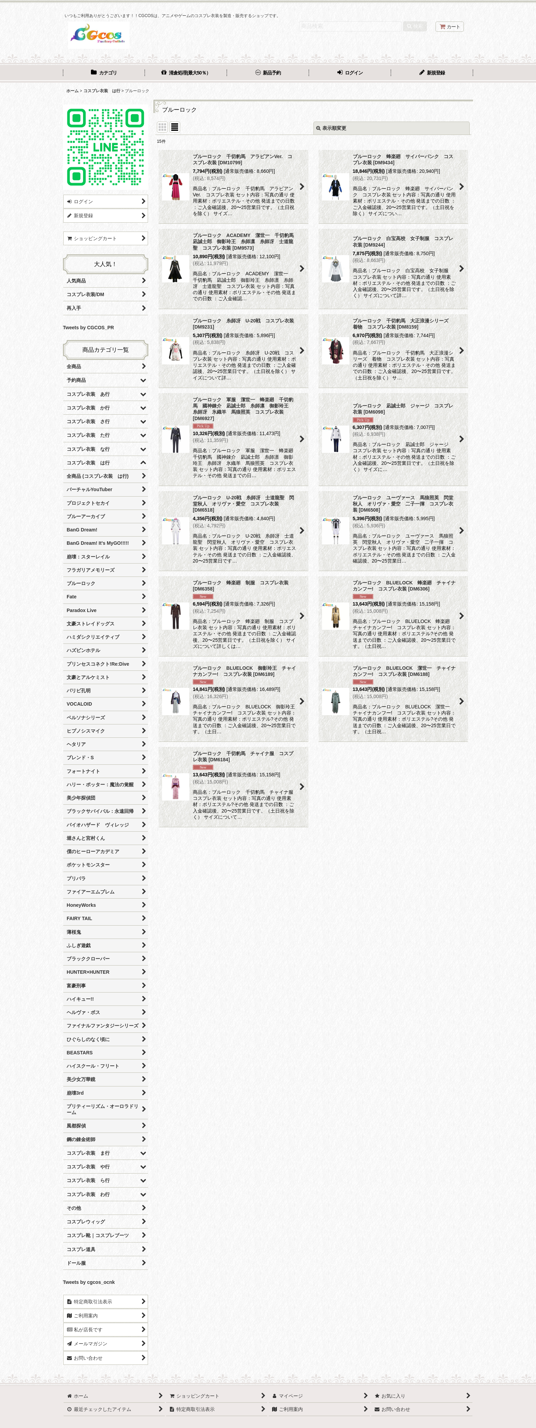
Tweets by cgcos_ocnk (89, 1282)
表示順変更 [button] (331, 128)
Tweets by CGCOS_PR (88, 327)
